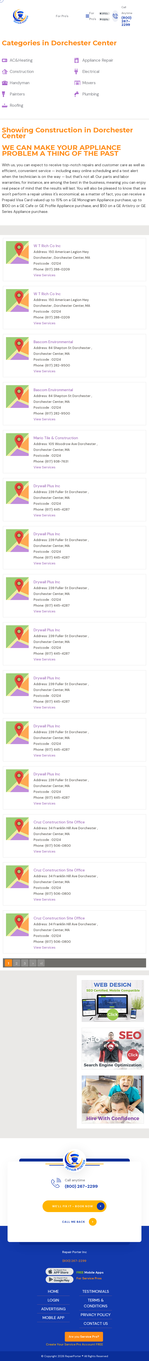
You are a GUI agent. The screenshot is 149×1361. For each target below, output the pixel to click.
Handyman (19, 83)
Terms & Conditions (95, 1303)
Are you (84, 1337)
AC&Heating (21, 60)
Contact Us (96, 1323)
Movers (89, 83)
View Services (44, 275)
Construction (22, 71)
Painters (17, 94)
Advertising (53, 1308)
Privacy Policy (96, 1314)
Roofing (16, 105)
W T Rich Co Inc (47, 245)
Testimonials (95, 1291)
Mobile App (53, 1317)
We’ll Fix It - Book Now (78, 1206)
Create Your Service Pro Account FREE (74, 1344)
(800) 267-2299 (126, 21)
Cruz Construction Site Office (59, 822)
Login (53, 1300)
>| (41, 963)
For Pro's (62, 16)
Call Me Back (79, 1222)
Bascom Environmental (53, 341)
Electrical (90, 71)
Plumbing (90, 94)
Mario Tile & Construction (56, 438)
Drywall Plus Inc (47, 486)
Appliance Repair (97, 60)
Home (53, 1291)
